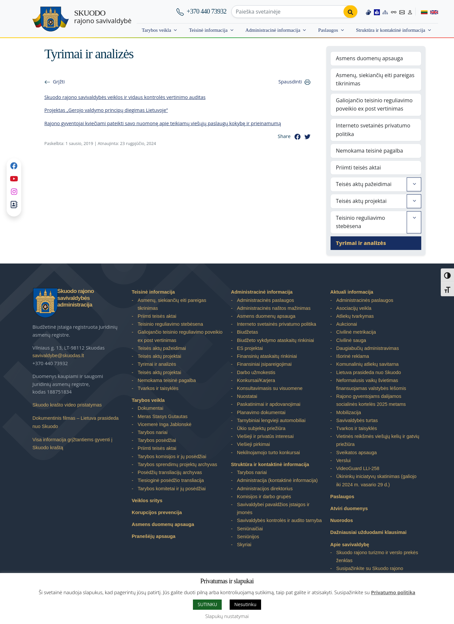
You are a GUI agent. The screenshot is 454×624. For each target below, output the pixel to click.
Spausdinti (290, 81)
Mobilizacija (348, 412)
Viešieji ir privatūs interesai (265, 436)
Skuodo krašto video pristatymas (67, 405)
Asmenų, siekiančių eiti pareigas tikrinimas (375, 79)
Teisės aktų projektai (361, 201)
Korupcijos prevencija (157, 512)
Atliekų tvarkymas (355, 316)
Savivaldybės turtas (357, 420)
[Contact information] (402, 11)
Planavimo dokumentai (261, 412)
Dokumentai (150, 408)
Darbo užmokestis (256, 372)
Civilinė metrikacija (356, 332)
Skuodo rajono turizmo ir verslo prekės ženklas (377, 556)
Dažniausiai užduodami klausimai (368, 532)
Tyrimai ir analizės (361, 243)
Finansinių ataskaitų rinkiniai (267, 356)
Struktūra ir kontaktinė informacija (390, 30)
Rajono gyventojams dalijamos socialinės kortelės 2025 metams (371, 400)
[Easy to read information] (377, 11)
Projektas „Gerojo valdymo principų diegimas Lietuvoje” (106, 110)
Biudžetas (247, 332)
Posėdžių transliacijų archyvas (170, 472)
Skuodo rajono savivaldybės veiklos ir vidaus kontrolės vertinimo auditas (124, 97)
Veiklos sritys (147, 500)
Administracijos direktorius (265, 488)
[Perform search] (350, 11)
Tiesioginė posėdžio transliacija (171, 480)
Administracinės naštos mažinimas (273, 308)
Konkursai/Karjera (256, 380)
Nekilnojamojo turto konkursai (268, 452)
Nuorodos (341, 520)
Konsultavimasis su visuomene (269, 388)
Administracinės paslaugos (265, 300)
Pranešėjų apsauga (153, 536)
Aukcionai (346, 324)
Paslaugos (328, 30)
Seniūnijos (248, 536)
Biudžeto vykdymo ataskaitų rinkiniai (275, 340)
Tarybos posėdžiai (157, 440)
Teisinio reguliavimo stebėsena (360, 222)
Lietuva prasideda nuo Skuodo (368, 372)
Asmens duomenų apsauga (369, 58)
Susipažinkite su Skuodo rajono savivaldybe (369, 572)
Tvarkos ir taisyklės (158, 388)
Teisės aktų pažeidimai (363, 184)
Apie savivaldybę (349, 544)
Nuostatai (247, 396)
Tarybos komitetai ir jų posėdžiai (172, 488)
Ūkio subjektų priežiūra (261, 428)
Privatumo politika (393, 592)
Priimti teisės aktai (358, 167)
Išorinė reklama (352, 356)
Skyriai (244, 544)
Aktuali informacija (351, 292)
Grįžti (59, 81)
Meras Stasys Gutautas (163, 416)
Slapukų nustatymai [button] (227, 616)
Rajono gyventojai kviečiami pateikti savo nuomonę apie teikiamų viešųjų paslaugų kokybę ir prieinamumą (162, 123)
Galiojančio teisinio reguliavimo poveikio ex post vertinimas (374, 105)
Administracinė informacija (273, 30)
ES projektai (250, 348)
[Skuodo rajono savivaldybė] (50, 19)
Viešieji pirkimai (253, 444)
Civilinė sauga (351, 340)
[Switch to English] (433, 11)
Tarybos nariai (152, 432)
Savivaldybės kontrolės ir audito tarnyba (279, 520)
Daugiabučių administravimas (367, 348)
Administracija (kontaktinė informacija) (277, 480)
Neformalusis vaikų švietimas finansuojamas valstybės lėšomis (371, 384)
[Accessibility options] (393, 11)
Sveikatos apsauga (356, 452)
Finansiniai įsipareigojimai (264, 364)
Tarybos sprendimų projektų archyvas (177, 464)
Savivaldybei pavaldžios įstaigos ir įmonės (273, 508)
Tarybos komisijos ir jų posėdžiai (172, 456)
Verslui (343, 460)
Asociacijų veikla (353, 308)
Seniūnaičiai (250, 528)
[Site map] (385, 11)
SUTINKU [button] (207, 604)
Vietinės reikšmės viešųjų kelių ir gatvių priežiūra (377, 440)
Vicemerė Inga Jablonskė (165, 424)
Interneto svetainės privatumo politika (373, 130)
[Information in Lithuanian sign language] (368, 11)
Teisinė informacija (208, 30)
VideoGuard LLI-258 (357, 468)
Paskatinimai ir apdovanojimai (268, 404)
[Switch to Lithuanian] (421, 11)
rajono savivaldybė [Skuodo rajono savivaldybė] (102, 17)
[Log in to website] (410, 11)
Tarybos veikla (156, 30)
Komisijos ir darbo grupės (264, 496)
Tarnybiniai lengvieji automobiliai (271, 420)
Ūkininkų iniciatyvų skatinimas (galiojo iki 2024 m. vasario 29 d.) (376, 480)
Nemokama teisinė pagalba (369, 150)
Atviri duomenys (349, 508)
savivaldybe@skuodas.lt (58, 355)
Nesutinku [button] (245, 604)
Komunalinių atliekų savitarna (367, 364)
